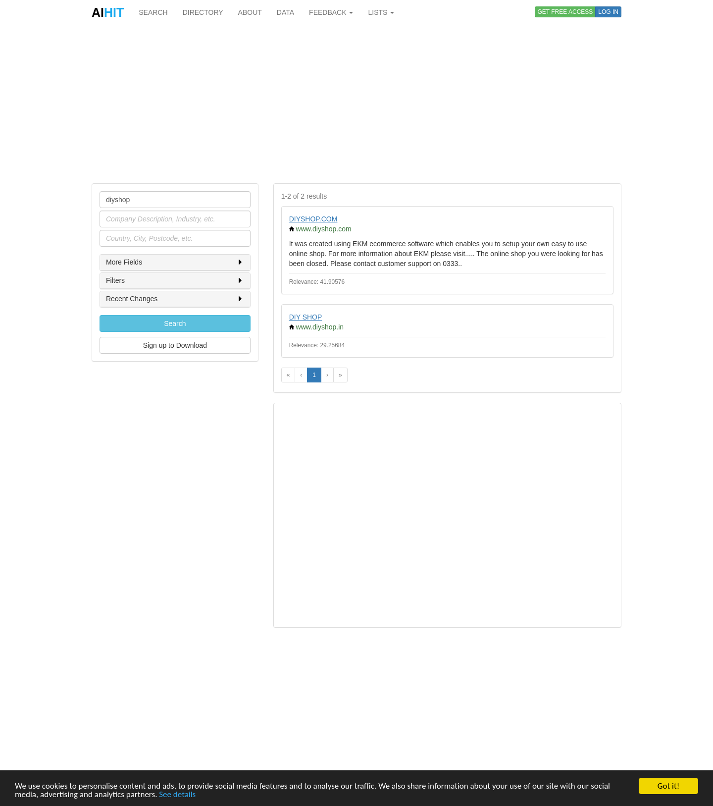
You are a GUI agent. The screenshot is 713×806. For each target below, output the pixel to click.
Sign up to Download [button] (175, 345)
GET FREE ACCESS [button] (565, 11)
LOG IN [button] (608, 11)
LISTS (381, 12)
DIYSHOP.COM (313, 219)
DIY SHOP (305, 317)
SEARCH (153, 12)
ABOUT (250, 12)
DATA (285, 12)
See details (177, 795)
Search (175, 323)
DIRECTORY (203, 12)
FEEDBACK (331, 12)
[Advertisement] (356, 104)
